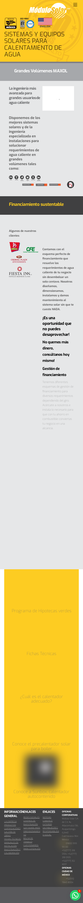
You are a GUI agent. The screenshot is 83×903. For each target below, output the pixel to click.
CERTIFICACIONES (12, 828)
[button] (75, 895)
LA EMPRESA (10, 821)
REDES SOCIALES (31, 817)
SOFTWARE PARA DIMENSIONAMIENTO (31, 831)
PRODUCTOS (10, 825)
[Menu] (75, 4)
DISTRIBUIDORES (50, 827)
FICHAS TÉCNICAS (12, 839)
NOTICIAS (47, 817)
